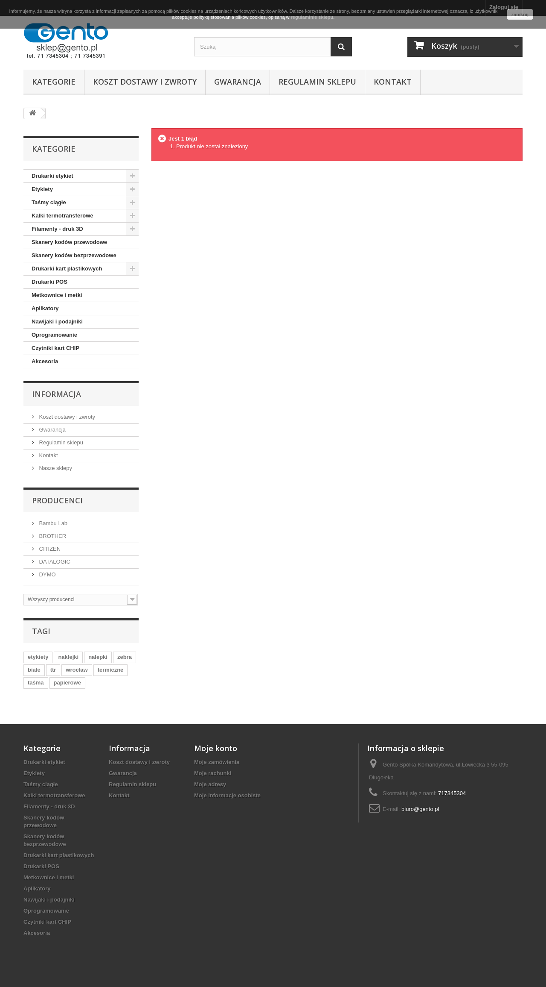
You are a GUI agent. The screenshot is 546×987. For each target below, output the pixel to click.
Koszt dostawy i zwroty (145, 81)
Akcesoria (45, 361)
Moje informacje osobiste (227, 795)
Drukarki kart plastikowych (67, 268)
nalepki (97, 657)
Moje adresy (210, 784)
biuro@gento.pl (420, 809)
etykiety (38, 657)
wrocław (76, 670)
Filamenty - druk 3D (57, 229)
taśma (36, 682)
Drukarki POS (49, 282)
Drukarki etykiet (52, 176)
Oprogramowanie (54, 335)
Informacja (56, 394)
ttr (53, 670)
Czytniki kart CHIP (55, 348)
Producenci (57, 500)
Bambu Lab (52, 523)
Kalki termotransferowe (62, 215)
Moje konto (215, 748)
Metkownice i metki (57, 295)
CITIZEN (49, 549)
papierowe (67, 682)
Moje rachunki (212, 773)
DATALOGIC (54, 561)
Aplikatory (45, 308)
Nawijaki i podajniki (57, 321)
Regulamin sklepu (317, 81)
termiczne (111, 670)
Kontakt (393, 81)
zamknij (520, 14)
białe (34, 670)
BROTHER (52, 536)
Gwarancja (237, 81)
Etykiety (42, 189)
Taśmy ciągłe (49, 202)
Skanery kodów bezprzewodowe (74, 255)
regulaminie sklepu (312, 17)
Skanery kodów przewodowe (69, 242)
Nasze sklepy (55, 468)
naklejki (68, 657)
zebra (124, 657)
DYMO (47, 574)
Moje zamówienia (216, 762)
